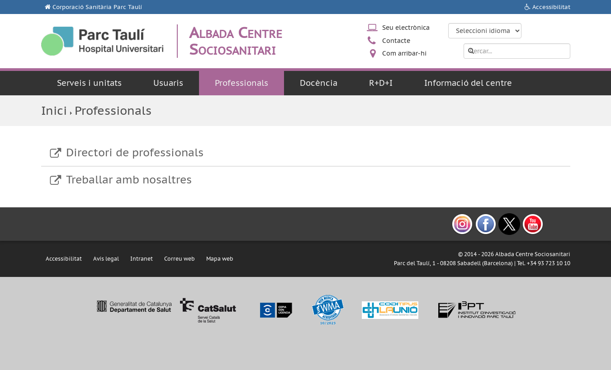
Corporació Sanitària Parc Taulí (97, 7)
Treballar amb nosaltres (129, 180)
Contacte (396, 41)
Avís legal (106, 258)
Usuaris (168, 83)
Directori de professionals (135, 152)
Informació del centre (468, 83)
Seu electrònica (406, 27)
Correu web (179, 258)
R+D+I (381, 83)
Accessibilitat (551, 7)
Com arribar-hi (404, 53)
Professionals (241, 83)
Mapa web (219, 258)
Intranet (141, 258)
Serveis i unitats (89, 83)
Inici (54, 110)
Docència (318, 83)
